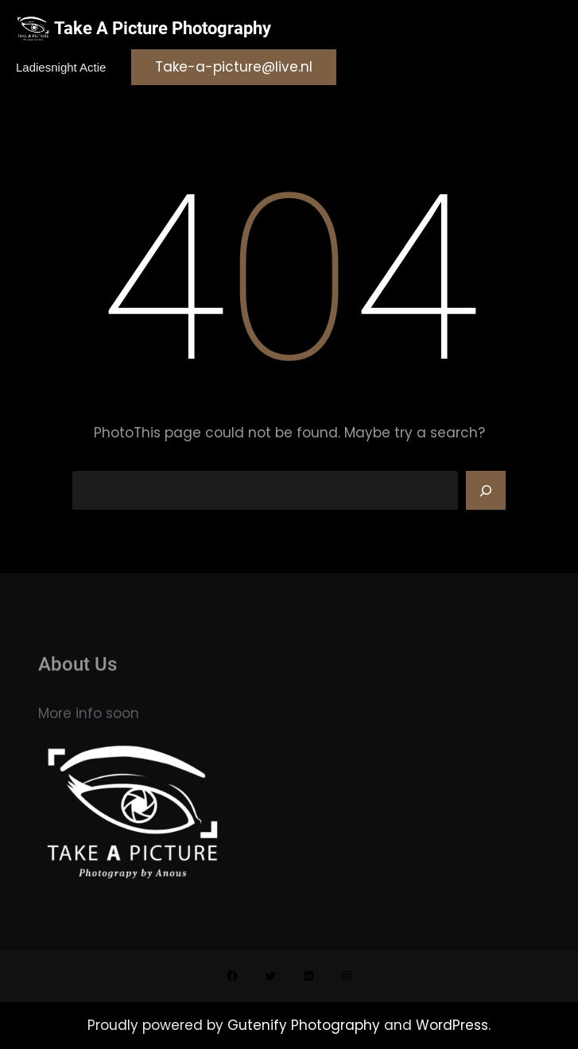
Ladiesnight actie (61, 67)
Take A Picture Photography (162, 28)
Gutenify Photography (305, 1025)
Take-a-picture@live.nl (233, 66)
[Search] (486, 491)
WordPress (452, 1025)
